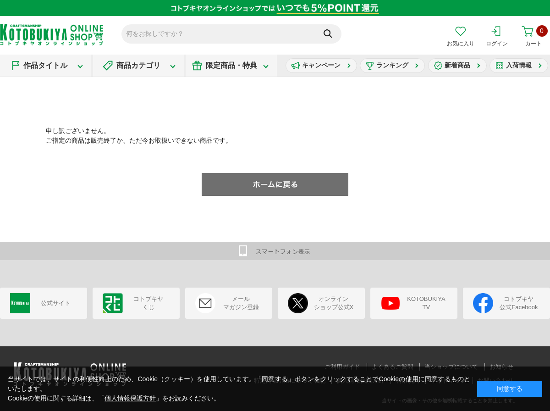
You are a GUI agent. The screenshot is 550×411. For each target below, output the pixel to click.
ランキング (392, 65)
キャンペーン (321, 65)
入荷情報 (519, 65)
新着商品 (457, 65)
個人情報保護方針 (130, 398)
